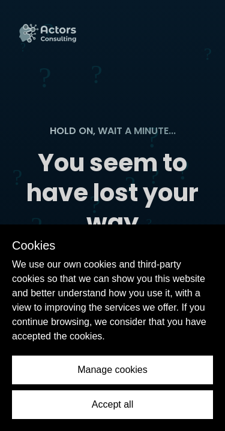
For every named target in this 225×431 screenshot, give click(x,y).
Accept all (112, 404)
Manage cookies (112, 370)
